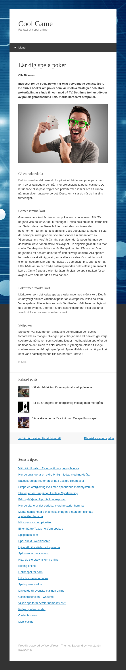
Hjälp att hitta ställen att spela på (39, 547)
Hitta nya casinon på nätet (35, 522)
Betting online (27, 565)
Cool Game (35, 23)
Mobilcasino (26, 621)
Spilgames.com (28, 534)
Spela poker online (30, 584)
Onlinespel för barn (30, 572)
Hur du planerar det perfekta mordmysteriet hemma (51, 505)
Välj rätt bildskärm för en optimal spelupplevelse (62, 387)
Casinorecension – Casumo (36, 596)
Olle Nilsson (26, 75)
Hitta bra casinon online (33, 578)
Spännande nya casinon (33, 553)
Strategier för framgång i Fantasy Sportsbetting (48, 493)
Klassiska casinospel (99, 438)
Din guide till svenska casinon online (41, 590)
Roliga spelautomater (32, 609)
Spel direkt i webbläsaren (34, 541)
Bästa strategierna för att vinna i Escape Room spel (64, 418)
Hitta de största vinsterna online (38, 559)
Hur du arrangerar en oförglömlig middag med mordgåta (67, 402)
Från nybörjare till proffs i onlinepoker (42, 499)
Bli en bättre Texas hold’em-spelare (40, 528)
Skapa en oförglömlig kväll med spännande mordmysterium (56, 487)
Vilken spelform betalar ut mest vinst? (42, 603)
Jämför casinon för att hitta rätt (39, 438)
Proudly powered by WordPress (38, 645)
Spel (23, 361)
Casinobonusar (28, 615)
